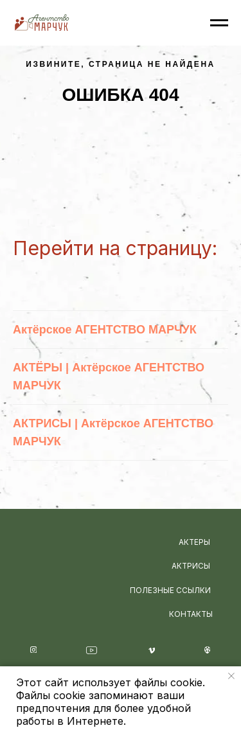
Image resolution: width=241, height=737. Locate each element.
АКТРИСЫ (191, 566)
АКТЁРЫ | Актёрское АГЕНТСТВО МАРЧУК (108, 376)
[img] (70, 550)
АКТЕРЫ (194, 542)
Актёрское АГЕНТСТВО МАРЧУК (105, 329)
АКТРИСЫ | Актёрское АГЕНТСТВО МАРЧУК (113, 432)
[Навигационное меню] (219, 23)
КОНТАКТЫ (191, 614)
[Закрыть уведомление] (231, 676)
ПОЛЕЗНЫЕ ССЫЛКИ (170, 590)
